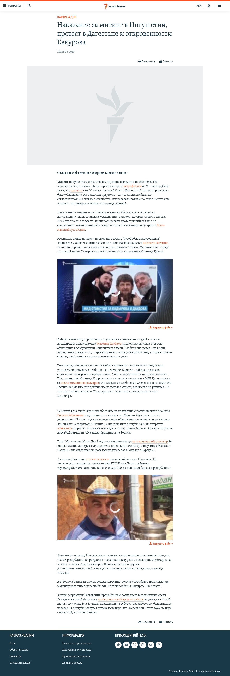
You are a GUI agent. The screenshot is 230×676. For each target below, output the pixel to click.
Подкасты (15, 656)
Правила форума (72, 663)
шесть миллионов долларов (80, 383)
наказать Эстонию (155, 243)
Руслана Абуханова (70, 415)
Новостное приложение (77, 643)
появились (64, 428)
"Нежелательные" (20, 663)
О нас (12, 643)
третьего (76, 190)
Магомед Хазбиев (109, 343)
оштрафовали (132, 186)
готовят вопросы (97, 459)
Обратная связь (18, 650)
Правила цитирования (76, 656)
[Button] (146, 61)
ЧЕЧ (199, 5)
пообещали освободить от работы (121, 599)
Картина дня (66, 17)
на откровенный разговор (150, 441)
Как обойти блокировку (76, 650)
